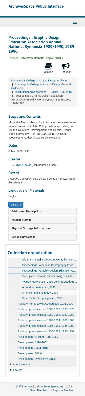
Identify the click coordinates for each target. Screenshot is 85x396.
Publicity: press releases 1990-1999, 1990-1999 (46, 331)
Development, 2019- (30, 353)
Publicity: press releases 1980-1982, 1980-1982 (46, 314)
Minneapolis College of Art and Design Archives (39, 80)
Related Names (21, 220)
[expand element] (10, 364)
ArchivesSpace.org (51, 386)
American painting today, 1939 (40, 292)
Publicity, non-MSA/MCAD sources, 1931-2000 (45, 303)
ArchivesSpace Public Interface (36, 6)
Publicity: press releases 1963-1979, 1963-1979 (46, 309)
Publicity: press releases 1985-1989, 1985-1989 (46, 325)
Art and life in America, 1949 (38, 287)
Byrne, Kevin (23, 165)
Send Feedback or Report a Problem (52, 390)
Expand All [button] (15, 204)
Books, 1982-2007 (61, 91)
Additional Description (26, 211)
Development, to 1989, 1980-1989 (38, 336)
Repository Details (23, 237)
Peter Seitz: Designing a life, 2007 (42, 298)
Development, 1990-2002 (33, 342)
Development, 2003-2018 (33, 347)
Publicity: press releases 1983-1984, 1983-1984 (46, 320)
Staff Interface (24, 386)
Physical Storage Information (30, 228)
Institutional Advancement (30, 91)
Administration (21, 364)
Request (66, 67)
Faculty (17, 369)
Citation (48, 67)
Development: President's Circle (37, 358)
